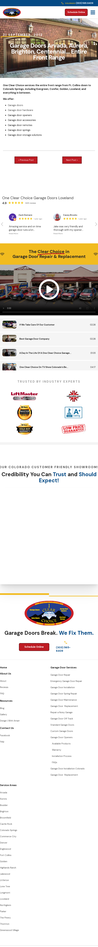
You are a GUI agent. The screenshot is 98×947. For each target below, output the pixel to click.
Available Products (61, 743)
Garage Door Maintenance (63, 699)
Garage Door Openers (61, 737)
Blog (2, 708)
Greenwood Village (9, 930)
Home (3, 667)
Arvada (3, 792)
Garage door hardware (20, 110)
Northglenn (5, 905)
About (3, 681)
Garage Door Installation (62, 687)
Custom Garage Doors (61, 731)
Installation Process (62, 756)
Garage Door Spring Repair (63, 693)
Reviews (4, 687)
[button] (2, 224)
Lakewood (5, 873)
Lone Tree (5, 886)
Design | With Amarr (10, 720)
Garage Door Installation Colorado (67, 768)
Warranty (56, 749)
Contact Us (7, 728)
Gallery (3, 714)
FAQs (54, 762)
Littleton (4, 880)
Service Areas (8, 785)
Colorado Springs (8, 830)
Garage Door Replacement (64, 706)
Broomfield (5, 817)
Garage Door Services (63, 667)
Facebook (5, 735)
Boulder (4, 805)
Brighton (4, 811)
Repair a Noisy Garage (61, 712)
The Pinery (5, 917)
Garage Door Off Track (61, 718)
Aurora (3, 798)
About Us (5, 673)
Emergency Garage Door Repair (66, 681)
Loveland (4, 898)
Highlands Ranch (8, 867)
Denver (3, 842)
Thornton (4, 923)
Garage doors (15, 105)
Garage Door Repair (60, 674)
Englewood (5, 848)
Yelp (2, 741)
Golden (3, 861)
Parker (3, 911)
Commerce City (8, 836)
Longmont (5, 892)
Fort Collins (5, 855)
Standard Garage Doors (62, 724)
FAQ (2, 693)
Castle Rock (6, 823)
